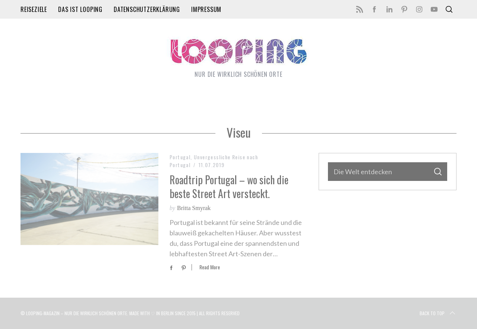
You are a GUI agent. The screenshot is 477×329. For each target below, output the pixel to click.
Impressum (206, 9)
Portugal (180, 157)
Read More (209, 267)
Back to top (438, 313)
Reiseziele (33, 9)
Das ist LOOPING (80, 9)
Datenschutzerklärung (147, 9)
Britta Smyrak (194, 208)
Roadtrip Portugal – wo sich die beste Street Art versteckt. (229, 186)
